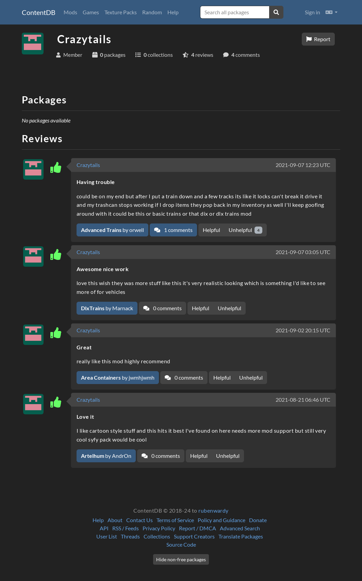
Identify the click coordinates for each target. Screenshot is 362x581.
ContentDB (38, 12)
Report (318, 39)
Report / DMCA (197, 528)
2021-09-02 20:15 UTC (303, 330)
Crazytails (88, 165)
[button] (331, 12)
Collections (157, 536)
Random (152, 12)
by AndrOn (106, 455)
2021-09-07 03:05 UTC (303, 252)
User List (106, 536)
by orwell (112, 230)
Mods (70, 12)
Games (91, 12)
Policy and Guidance (221, 520)
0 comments (162, 308)
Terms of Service (175, 520)
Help (173, 12)
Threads (130, 536)
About (115, 520)
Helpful (211, 230)
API (104, 528)
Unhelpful (245, 230)
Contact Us (139, 520)
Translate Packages (240, 536)
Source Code (181, 544)
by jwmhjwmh (117, 377)
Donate (258, 520)
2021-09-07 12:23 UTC (303, 165)
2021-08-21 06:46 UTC (303, 399)
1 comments (173, 230)
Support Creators (194, 536)
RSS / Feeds (125, 528)
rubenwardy (213, 510)
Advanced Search (240, 528)
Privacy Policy (159, 528)
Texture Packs (120, 12)
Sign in (312, 12)
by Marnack (107, 308)
